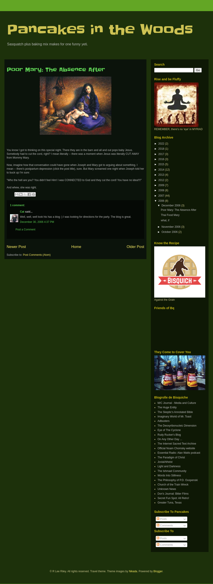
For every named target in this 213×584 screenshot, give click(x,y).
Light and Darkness (169, 466)
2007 (161, 195)
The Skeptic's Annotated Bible (175, 412)
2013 (161, 174)
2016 (161, 159)
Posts (162, 519)
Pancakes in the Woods (100, 30)
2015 (161, 164)
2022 (161, 143)
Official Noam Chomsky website (176, 448)
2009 (161, 185)
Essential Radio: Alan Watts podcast (179, 452)
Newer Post (16, 247)
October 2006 (170, 232)
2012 (161, 180)
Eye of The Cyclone (169, 430)
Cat (22, 211)
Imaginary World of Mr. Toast (174, 416)
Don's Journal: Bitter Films (173, 493)
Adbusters (164, 421)
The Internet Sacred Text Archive (177, 443)
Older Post (135, 247)
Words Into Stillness (169, 475)
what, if (165, 220)
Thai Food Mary (170, 215)
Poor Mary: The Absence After (56, 69)
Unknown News (167, 489)
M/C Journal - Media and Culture (177, 403)
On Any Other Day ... (170, 439)
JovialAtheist (165, 461)
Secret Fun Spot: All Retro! (173, 498)
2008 (161, 190)
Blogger (158, 571)
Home (76, 247)
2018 (161, 148)
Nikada (133, 571)
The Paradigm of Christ (171, 457)
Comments (165, 525)
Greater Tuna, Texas (170, 502)
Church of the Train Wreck (173, 484)
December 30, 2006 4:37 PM (37, 222)
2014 (161, 169)
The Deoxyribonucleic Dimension (177, 425)
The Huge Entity (167, 407)
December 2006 (171, 205)
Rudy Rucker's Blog (169, 434)
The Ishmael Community (172, 471)
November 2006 (171, 226)
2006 (161, 200)
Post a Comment (25, 229)
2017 (161, 154)
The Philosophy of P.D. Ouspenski (178, 480)
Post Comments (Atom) (37, 254)
